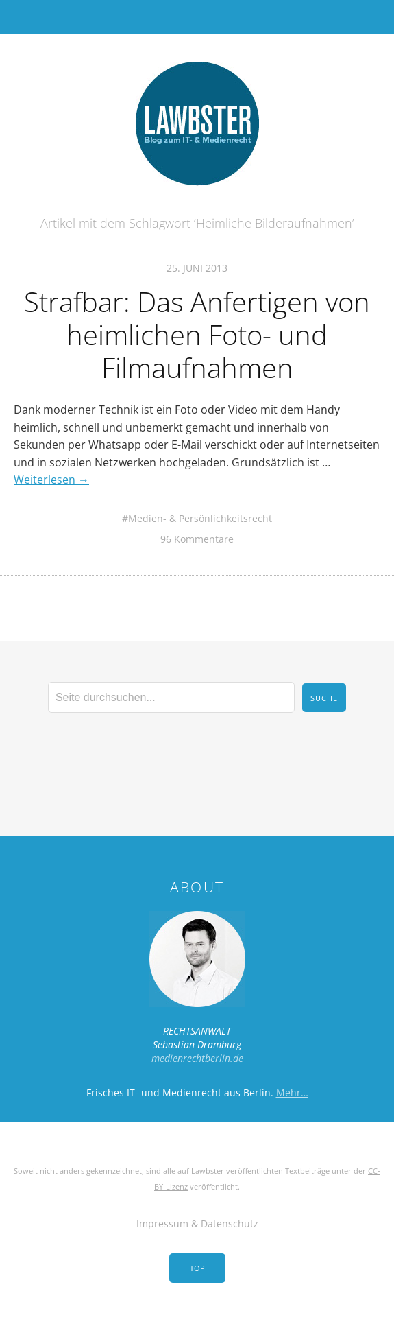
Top (197, 1268)
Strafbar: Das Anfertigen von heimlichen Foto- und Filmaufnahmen (197, 334)
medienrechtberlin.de (197, 1058)
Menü (197, 17)
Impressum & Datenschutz (197, 1223)
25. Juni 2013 (197, 267)
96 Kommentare (197, 538)
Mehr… (292, 1092)
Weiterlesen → (51, 479)
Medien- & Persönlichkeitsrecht (200, 518)
